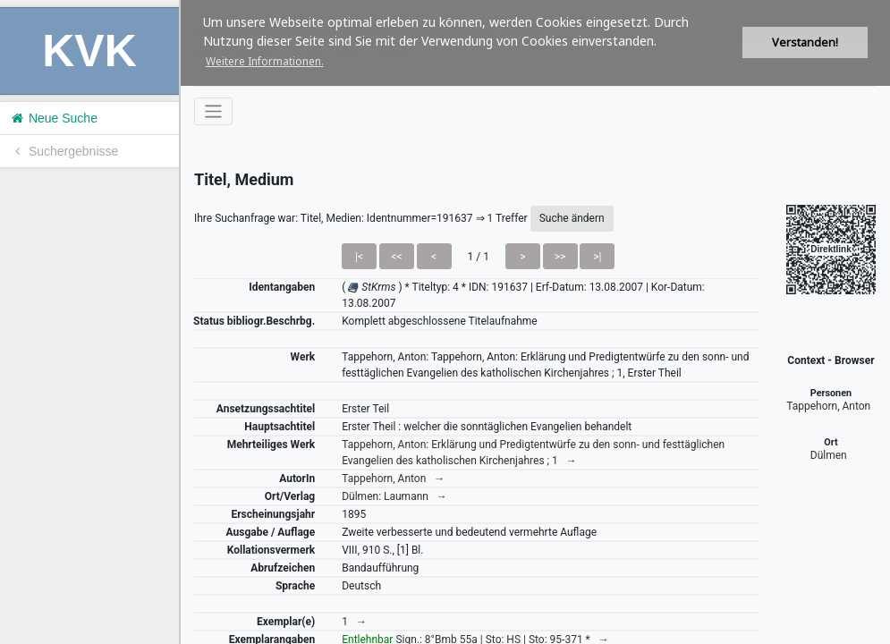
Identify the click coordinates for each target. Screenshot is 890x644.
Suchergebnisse (63, 151)
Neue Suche (53, 118)
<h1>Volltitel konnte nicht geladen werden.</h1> (535, 322)
